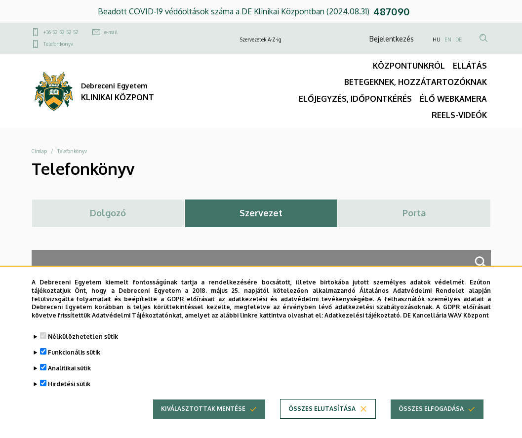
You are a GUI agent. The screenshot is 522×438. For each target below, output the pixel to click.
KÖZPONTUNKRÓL (409, 66)
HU (437, 39)
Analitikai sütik (69, 372)
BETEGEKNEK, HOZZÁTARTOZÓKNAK (415, 82)
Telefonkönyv (58, 44)
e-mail (111, 32)
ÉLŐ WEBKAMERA (453, 99)
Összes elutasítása (322, 412)
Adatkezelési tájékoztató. (363, 319)
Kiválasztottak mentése (203, 412)
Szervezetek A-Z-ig (260, 39)
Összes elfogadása (431, 412)
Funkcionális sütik (74, 356)
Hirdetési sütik (69, 388)
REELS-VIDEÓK (459, 115)
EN (447, 39)
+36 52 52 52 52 (61, 32)
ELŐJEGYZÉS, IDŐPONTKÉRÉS (355, 99)
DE (458, 39)
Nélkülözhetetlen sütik (83, 340)
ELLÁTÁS (470, 66)
